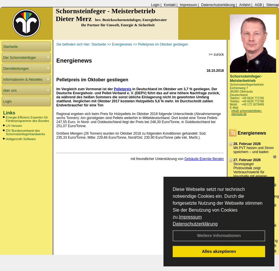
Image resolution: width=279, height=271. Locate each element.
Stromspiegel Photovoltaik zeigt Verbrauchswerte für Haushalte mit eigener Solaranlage (250, 172)
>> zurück (216, 54)
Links (9, 112)
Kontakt (170, 5)
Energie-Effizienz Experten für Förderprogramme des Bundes (27, 119)
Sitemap (272, 5)
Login (155, 5)
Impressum (190, 216)
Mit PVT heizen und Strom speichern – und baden (253, 150)
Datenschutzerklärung (195, 223)
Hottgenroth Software (21, 139)
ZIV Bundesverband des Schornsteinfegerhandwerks (25, 132)
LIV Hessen (14, 125)
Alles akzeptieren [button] (219, 251)
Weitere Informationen (219, 235)
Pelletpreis (122, 89)
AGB (258, 5)
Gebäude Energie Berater (204, 159)
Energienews (252, 133)
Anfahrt (244, 5)
